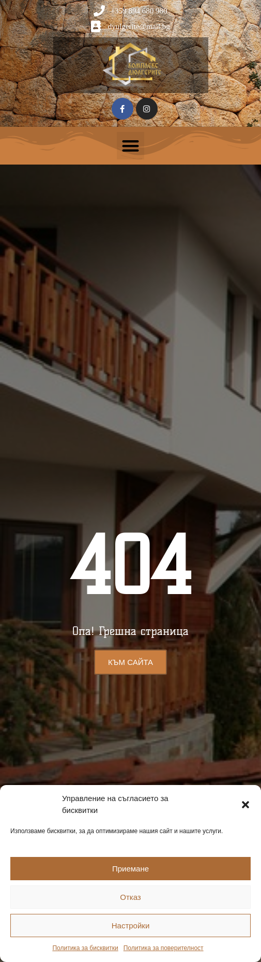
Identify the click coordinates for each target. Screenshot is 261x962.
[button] (245, 805)
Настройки (131, 925)
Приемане (130, 868)
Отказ (130, 897)
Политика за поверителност (164, 948)
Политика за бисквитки (85, 948)
